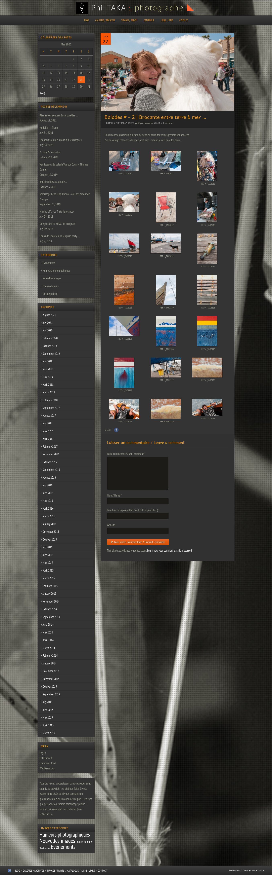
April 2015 (48, 570)
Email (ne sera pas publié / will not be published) (133, 510)
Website (111, 525)
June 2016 (48, 493)
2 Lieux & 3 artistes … (51, 152)
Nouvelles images (52, 278)
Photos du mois (50, 286)
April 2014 (48, 640)
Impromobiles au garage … (53, 182)
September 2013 (51, 694)
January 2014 (49, 663)
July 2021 (47, 323)
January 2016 (49, 524)
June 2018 (48, 369)
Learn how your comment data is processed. (169, 550)
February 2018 (50, 400)
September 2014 (51, 617)
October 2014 (50, 609)
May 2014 (48, 632)
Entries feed (46, 758)
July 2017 (47, 423)
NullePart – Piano (49, 128)
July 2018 (47, 361)
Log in (43, 753)
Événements (49, 263)
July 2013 (47, 702)
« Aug (42, 93)
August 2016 (49, 477)
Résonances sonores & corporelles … (59, 115)
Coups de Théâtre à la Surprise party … (60, 236)
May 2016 (48, 501)
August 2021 (49, 315)
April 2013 (48, 725)
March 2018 (49, 392)
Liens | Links (167, 20)
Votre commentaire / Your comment (126, 454)
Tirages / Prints (129, 20)
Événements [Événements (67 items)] (63, 846)
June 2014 (48, 624)
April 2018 (48, 385)
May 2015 (48, 562)
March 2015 (49, 578)
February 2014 (50, 655)
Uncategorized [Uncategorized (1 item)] (45, 848)
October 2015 (50, 539)
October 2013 (50, 686)
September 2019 (51, 354)
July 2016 (47, 485)
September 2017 (51, 408)
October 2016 (50, 462)
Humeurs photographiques (120, 123)
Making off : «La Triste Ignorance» (57, 211)
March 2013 (49, 733)
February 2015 (50, 586)
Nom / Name (114, 495)
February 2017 (50, 446)
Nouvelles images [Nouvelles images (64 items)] (57, 840)
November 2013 (51, 679)
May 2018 (48, 377)
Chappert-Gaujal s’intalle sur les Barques (61, 140)
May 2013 (48, 717)
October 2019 (50, 346)
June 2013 (48, 710)
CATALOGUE (149, 20)
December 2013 (51, 671)
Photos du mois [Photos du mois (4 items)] (84, 842)
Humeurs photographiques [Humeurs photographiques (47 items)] (65, 834)
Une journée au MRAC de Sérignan (57, 224)
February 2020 (50, 338)
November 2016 (51, 454)
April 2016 (48, 508)
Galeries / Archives (105, 20)
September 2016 (51, 470)
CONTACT (183, 20)
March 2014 (49, 648)
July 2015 (47, 547)
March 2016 (49, 516)
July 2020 (47, 330)
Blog (86, 20)
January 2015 (49, 593)
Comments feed (48, 763)
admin (157, 123)
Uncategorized (50, 294)
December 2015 (51, 532)
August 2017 (49, 415)
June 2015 (48, 555)
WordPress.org (47, 768)
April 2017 (48, 439)
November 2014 (51, 601)
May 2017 (48, 431)
